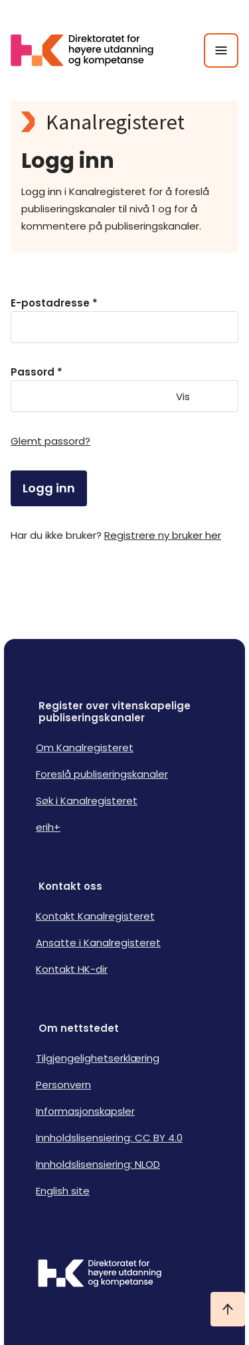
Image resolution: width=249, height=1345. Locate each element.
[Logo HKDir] (124, 1274)
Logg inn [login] (49, 488)
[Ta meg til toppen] (227, 1309)
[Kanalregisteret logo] (124, 122)
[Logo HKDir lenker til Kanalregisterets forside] (90, 50)
